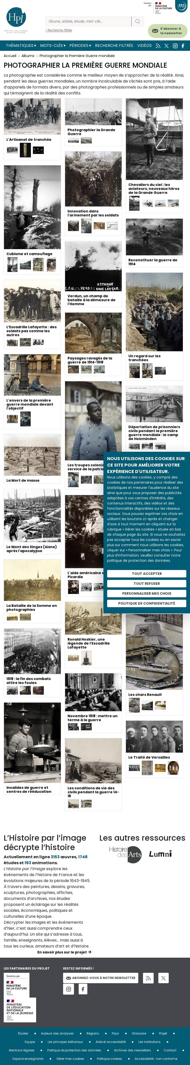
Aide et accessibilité (111, 1042)
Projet (163, 1033)
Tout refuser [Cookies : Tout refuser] (147, 583)
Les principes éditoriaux (65, 1042)
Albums (28, 55)
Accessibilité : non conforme (156, 1059)
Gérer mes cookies (70, 1059)
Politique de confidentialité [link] (146, 603)
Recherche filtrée (114, 45)
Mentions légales (21, 1050)
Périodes (79, 45)
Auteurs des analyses (57, 1033)
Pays (115, 1033)
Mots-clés (51, 45)
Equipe (30, 1042)
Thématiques (19, 45)
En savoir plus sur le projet (62, 952)
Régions (93, 1033)
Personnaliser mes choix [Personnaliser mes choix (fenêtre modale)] (146, 593)
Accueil (10, 55)
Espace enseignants (28, 1059)
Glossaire (139, 1033)
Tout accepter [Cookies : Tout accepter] (147, 573)
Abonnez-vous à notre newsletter (100, 978)
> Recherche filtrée (59, 30)
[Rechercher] (89, 21)
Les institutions (150, 1042)
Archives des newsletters (132, 1050)
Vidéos (144, 45)
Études (23, 1033)
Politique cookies (109, 1059)
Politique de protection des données (74, 1050)
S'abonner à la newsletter (171, 31)
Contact (170, 1050)
